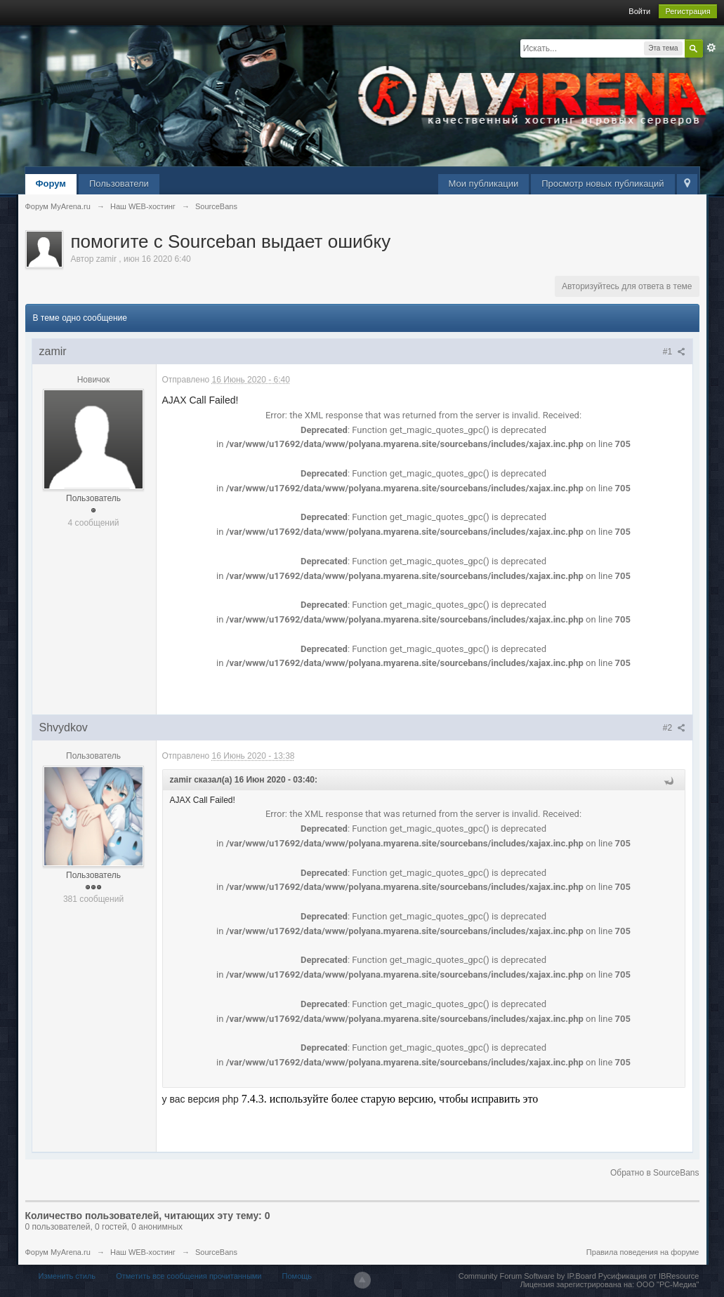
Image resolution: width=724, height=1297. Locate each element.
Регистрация (687, 11)
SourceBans (216, 1252)
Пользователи (119, 183)
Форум (51, 183)
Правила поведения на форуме (642, 1252)
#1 (674, 352)
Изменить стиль (67, 1276)
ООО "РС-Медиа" (667, 1284)
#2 (674, 728)
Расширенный (711, 47)
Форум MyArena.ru (58, 1252)
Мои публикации (484, 183)
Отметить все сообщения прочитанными (188, 1276)
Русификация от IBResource (647, 1276)
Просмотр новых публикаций (602, 183)
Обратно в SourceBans (654, 1173)
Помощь (297, 1276)
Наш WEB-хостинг (143, 1252)
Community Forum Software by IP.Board (527, 1276)
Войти (639, 11)
